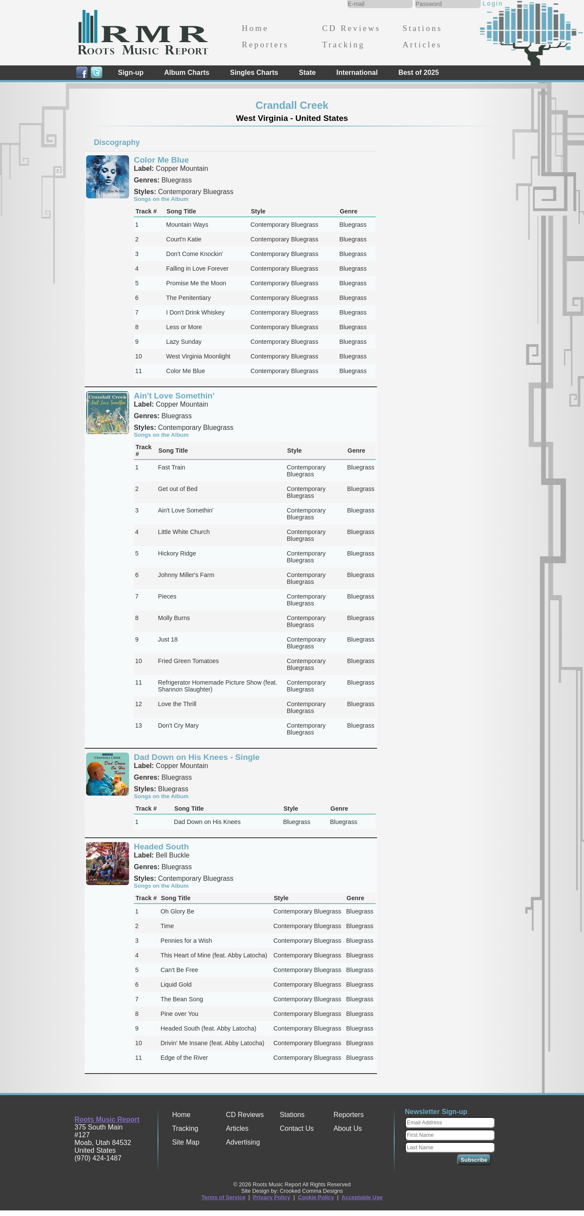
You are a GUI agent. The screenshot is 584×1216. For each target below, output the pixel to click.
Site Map (185, 1142)
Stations (422, 28)
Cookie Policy (316, 1197)
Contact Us (297, 1128)
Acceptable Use (362, 1197)
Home (255, 28)
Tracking (343, 44)
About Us (348, 1128)
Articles (422, 44)
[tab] (117, 142)
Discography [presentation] (117, 142)
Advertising (243, 1142)
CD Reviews (351, 28)
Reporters (265, 44)
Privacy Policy (271, 1197)
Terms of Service (223, 1197)
